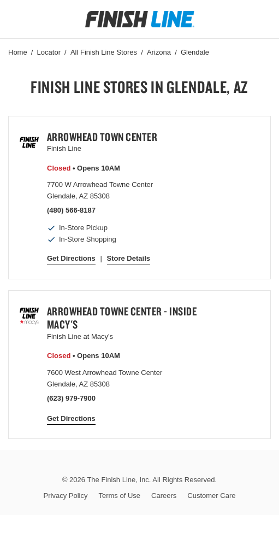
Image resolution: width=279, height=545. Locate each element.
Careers (163, 495)
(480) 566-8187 (71, 210)
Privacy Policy (66, 495)
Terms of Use (119, 495)
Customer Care (211, 495)
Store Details (128, 258)
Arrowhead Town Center (102, 136)
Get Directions (71, 258)
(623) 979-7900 (71, 398)
